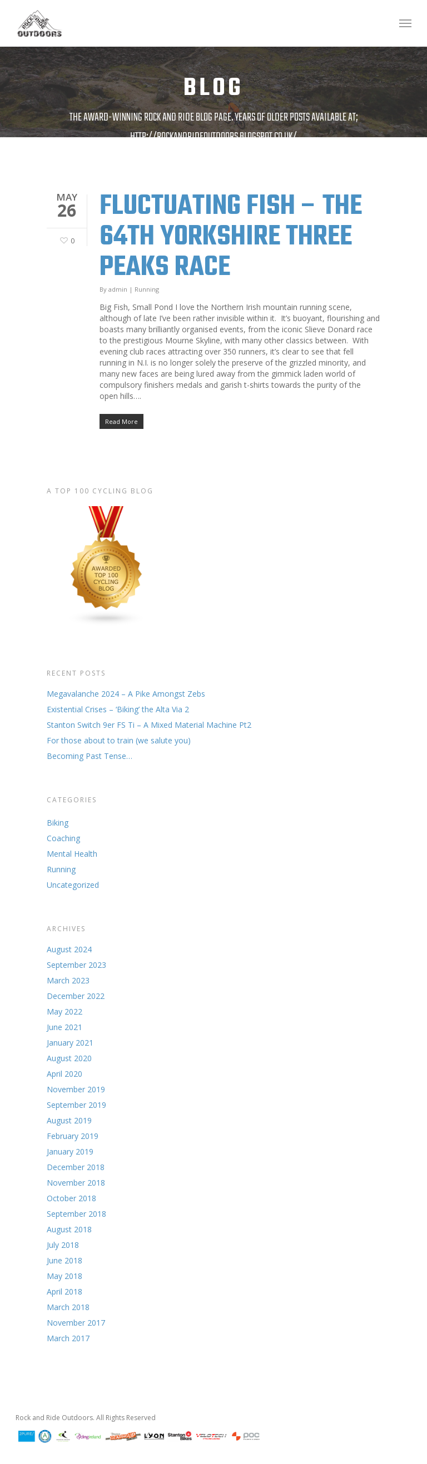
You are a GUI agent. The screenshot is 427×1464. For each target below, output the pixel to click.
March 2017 (68, 1338)
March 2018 (68, 1307)
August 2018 (69, 1229)
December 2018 (76, 1167)
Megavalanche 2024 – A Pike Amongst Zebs (126, 693)
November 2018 (76, 1182)
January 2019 (70, 1151)
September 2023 (76, 965)
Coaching (63, 838)
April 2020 (64, 1073)
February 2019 (72, 1136)
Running (147, 289)
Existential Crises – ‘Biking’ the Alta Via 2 (118, 709)
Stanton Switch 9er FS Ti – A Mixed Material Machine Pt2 (149, 724)
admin (117, 289)
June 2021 (64, 1027)
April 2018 (64, 1291)
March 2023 (68, 980)
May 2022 (64, 1011)
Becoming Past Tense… (89, 756)
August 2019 (69, 1120)
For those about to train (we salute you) (119, 740)
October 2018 (71, 1198)
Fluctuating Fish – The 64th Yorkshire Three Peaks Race (231, 236)
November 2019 (76, 1089)
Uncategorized (73, 885)
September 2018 (76, 1213)
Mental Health (72, 853)
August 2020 (69, 1058)
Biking (57, 822)
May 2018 (64, 1276)
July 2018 (63, 1245)
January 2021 (70, 1042)
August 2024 (69, 949)
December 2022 (76, 996)
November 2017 (76, 1322)
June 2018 (64, 1260)
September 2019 (76, 1105)
